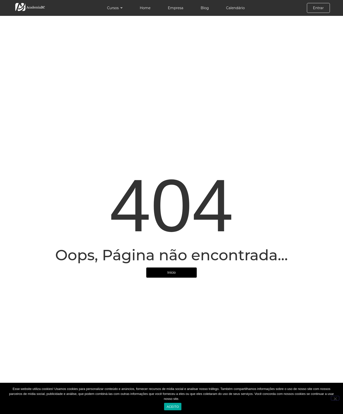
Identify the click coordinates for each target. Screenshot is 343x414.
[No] (335, 398)
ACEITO (173, 407)
